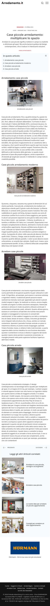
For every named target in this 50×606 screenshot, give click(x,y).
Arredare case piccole (12, 66)
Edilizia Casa (21, 588)
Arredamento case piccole (14, 60)
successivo (41, 447)
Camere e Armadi (39, 586)
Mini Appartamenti (25, 50)
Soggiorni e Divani (16, 586)
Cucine (7, 586)
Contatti (40, 588)
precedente (9, 447)
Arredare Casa (11, 588)
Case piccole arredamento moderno (18, 63)
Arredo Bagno (28, 586)
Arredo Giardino (31, 588)
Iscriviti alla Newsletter (25, 591)
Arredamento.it (12, 3)
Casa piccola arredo (12, 69)
